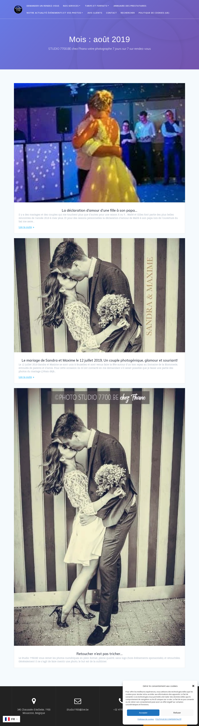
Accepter (143, 712)
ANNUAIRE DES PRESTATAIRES (130, 5)
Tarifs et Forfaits (96, 5)
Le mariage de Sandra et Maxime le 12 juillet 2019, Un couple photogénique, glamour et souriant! (100, 360)
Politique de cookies (146, 719)
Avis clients (95, 12)
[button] (193, 686)
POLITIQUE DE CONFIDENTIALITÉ (168, 719)
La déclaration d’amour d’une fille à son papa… (99, 210)
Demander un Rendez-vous (43, 5)
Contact (111, 12)
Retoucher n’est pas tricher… (99, 654)
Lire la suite (25, 227)
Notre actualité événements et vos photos (54, 12)
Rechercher (128, 12)
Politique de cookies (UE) (154, 12)
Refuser (177, 712)
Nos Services (71, 5)
